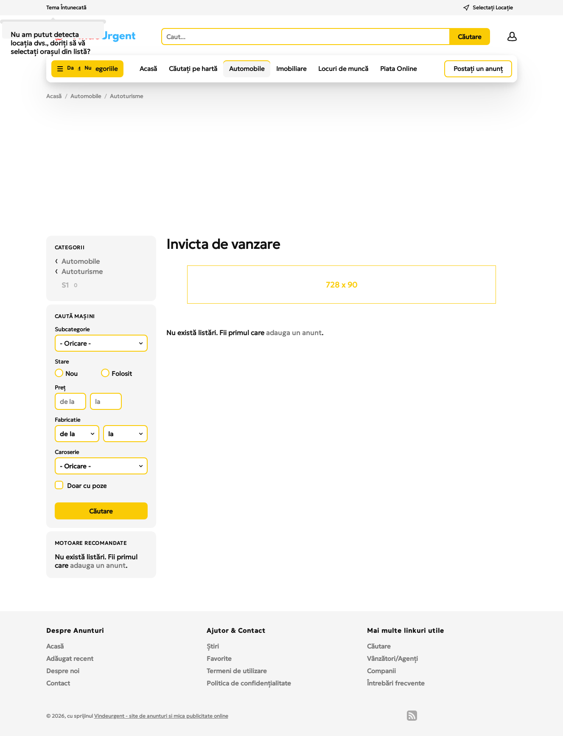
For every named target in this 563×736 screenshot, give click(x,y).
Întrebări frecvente (396, 683)
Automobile (246, 69)
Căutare (379, 646)
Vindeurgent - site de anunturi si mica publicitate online (161, 716)
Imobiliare (291, 69)
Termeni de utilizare (237, 671)
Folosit (116, 373)
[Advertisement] (281, 172)
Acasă (148, 69)
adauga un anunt (98, 565)
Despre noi (62, 671)
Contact (58, 683)
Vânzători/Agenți (392, 658)
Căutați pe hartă (193, 69)
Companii (381, 671)
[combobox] (101, 343)
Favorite (219, 658)
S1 (65, 285)
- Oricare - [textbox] (75, 343)
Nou (66, 373)
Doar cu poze (80, 485)
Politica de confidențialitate (249, 683)
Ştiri (213, 646)
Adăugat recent (69, 658)
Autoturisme (126, 96)
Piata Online (398, 69)
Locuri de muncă (343, 69)
